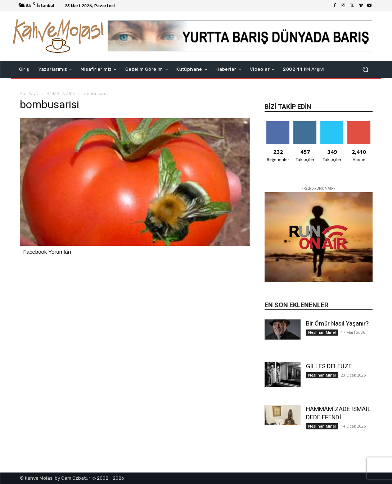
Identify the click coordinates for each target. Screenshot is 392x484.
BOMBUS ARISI (61, 94)
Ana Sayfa (30, 94)
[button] (365, 69)
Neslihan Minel (322, 332)
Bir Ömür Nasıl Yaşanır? (337, 323)
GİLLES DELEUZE (329, 366)
